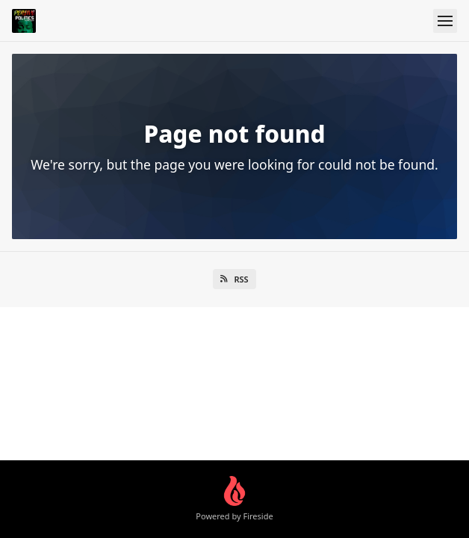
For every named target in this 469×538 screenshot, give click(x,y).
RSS (234, 279)
